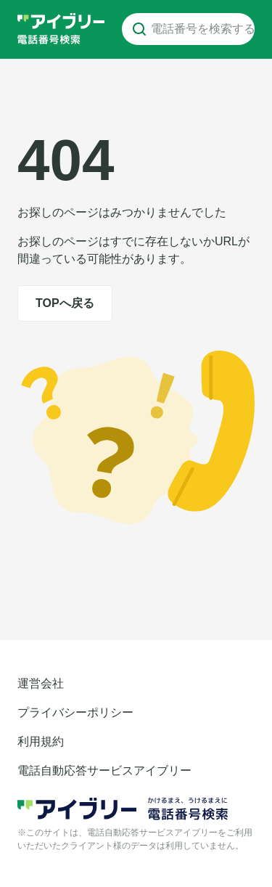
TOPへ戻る (65, 303)
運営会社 (40, 683)
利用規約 (40, 741)
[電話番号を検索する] (139, 29)
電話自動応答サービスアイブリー (104, 770)
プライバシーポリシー (75, 712)
